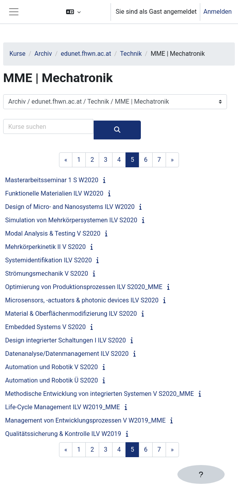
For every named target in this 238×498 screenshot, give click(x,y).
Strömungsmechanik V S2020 (46, 273)
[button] (84, 12)
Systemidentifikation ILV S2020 (48, 260)
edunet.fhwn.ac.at (86, 53)
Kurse (17, 53)
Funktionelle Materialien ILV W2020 (54, 193)
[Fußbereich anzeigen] (201, 474)
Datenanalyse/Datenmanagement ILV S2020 (67, 353)
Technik (131, 53)
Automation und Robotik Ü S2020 (51, 380)
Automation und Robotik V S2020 (51, 367)
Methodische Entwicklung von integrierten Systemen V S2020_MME (99, 393)
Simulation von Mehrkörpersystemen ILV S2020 (71, 220)
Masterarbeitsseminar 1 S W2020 (51, 180)
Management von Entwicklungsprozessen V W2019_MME (85, 420)
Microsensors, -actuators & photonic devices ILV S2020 (82, 300)
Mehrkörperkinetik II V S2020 (45, 247)
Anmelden (217, 11)
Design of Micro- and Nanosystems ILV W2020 (70, 207)
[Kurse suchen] (48, 126)
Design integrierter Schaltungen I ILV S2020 (65, 340)
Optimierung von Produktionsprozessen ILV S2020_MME (83, 287)
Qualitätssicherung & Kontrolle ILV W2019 (63, 434)
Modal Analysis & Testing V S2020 (52, 233)
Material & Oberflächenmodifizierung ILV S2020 (71, 313)
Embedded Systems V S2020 (45, 327)
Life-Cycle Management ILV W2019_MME (62, 407)
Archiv (43, 53)
